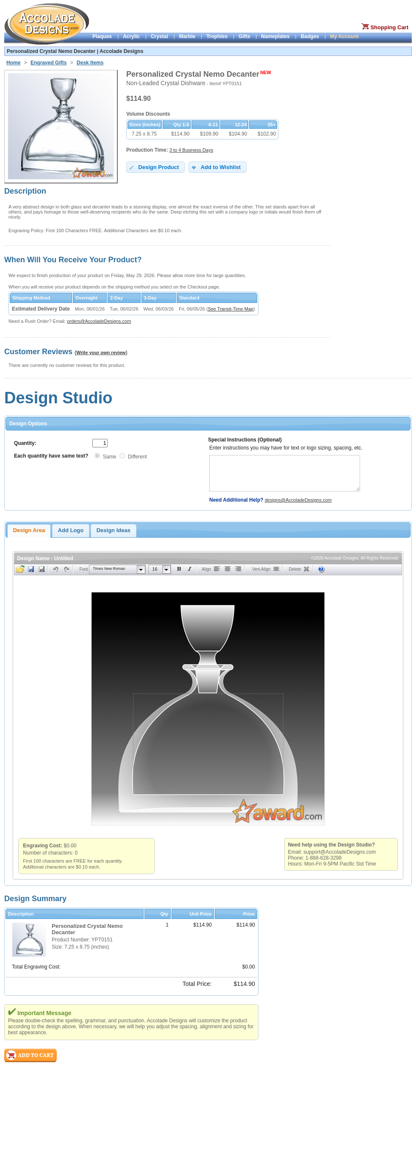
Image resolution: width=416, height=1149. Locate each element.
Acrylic (131, 36)
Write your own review (101, 352)
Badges (310, 36)
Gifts (244, 36)
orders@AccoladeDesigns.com (99, 321)
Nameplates (275, 36)
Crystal (159, 36)
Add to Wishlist (215, 167)
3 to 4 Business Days (191, 150)
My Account (344, 36)
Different (137, 457)
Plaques (102, 36)
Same (109, 457)
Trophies (216, 36)
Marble (187, 36)
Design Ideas (113, 530)
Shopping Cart (389, 27)
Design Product (153, 167)
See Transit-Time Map (230, 308)
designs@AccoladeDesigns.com (298, 499)
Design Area (29, 530)
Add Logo (71, 530)
